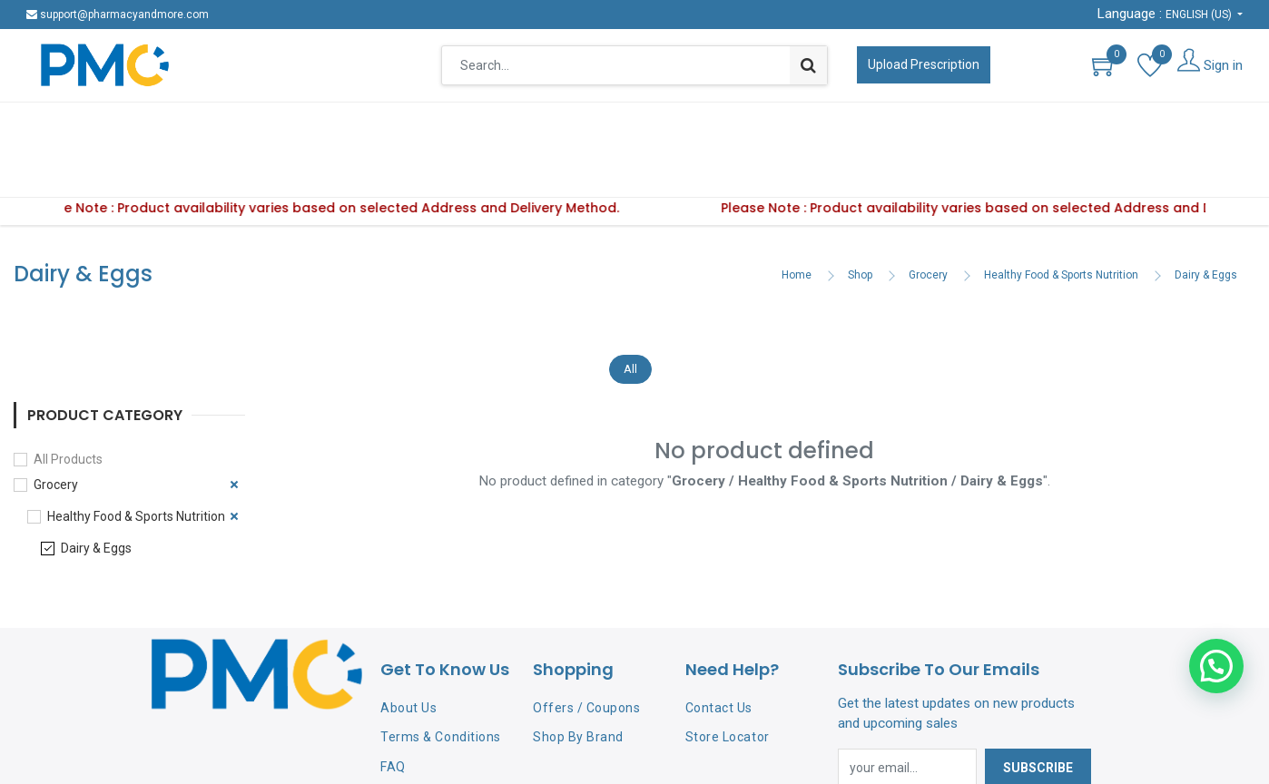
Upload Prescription (923, 64)
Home (797, 218)
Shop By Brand (578, 680)
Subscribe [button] (1038, 711)
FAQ (393, 710)
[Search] (808, 65)
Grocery (928, 218)
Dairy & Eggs (1206, 218)
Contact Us (719, 651)
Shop (860, 218)
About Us (408, 651)
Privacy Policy (422, 740)
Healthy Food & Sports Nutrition (1061, 218)
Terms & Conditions (440, 680)
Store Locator (727, 680)
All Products (68, 403)
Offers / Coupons (586, 651)
